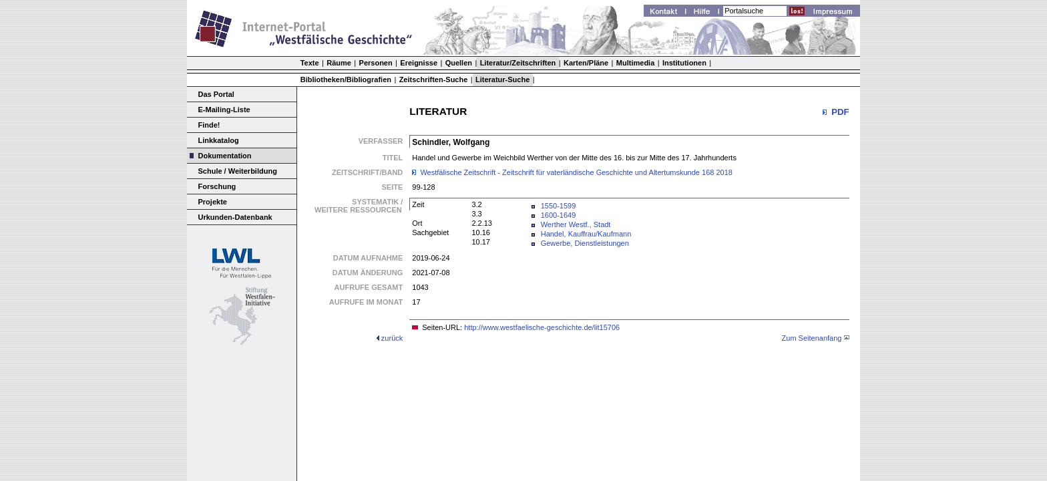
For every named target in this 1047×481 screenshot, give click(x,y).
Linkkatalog (218, 140)
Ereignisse (418, 63)
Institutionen (684, 63)
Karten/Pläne (586, 63)
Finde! (209, 125)
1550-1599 (558, 206)
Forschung (217, 186)
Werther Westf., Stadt (576, 224)
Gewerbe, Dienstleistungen (585, 243)
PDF (840, 112)
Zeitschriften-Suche (433, 79)
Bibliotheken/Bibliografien (345, 79)
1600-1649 (558, 215)
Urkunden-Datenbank (235, 217)
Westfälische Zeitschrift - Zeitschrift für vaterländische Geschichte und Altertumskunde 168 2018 (576, 172)
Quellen (458, 63)
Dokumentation (225, 156)
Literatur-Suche (502, 79)
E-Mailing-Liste (224, 110)
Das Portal (216, 94)
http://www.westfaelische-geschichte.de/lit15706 (542, 327)
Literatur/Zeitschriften (518, 63)
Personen (376, 63)
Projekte (212, 202)
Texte (309, 63)
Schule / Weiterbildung (237, 171)
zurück (392, 338)
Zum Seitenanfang (812, 338)
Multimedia (635, 63)
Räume (339, 63)
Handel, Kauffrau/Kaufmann (586, 234)
